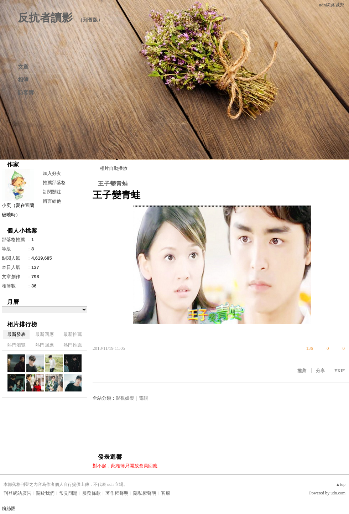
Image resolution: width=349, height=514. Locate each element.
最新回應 (44, 334)
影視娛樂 (125, 398)
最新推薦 (72, 334)
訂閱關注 (52, 191)
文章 (23, 67)
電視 (143, 398)
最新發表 (16, 334)
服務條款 (91, 493)
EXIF (339, 370)
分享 (320, 370)
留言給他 (52, 201)
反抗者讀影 (45, 18)
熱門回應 (44, 345)
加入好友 (52, 173)
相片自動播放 (113, 168)
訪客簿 (26, 92)
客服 (165, 493)
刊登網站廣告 (17, 493)
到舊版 (90, 19)
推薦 (302, 370)
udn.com (337, 492)
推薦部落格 (54, 182)
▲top (340, 484)
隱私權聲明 (144, 493)
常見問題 (68, 493)
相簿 (23, 80)
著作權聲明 (117, 493)
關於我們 (45, 493)
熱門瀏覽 (16, 345)
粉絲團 (9, 508)
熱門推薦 (72, 345)
